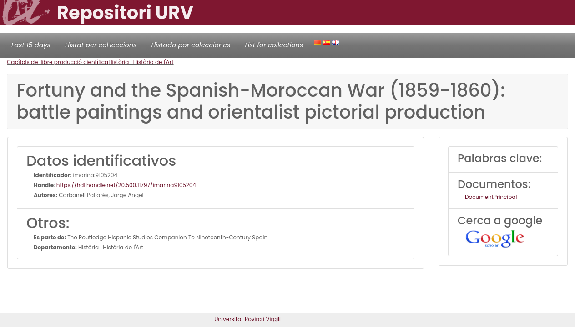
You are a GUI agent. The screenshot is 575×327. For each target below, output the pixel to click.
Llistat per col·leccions (101, 45)
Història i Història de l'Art (140, 62)
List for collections (274, 45)
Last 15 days (30, 45)
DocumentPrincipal (491, 197)
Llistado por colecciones (191, 45)
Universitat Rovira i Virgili (247, 319)
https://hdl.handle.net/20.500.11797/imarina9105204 (126, 185)
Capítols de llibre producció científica (57, 62)
